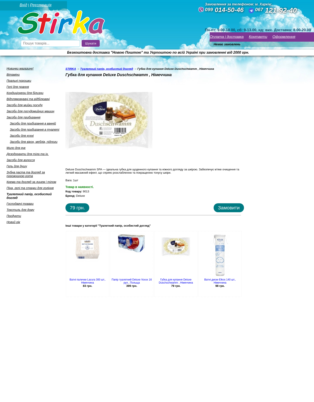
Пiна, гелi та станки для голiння (30, 188)
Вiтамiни (13, 74)
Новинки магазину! (20, 68)
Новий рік (13, 222)
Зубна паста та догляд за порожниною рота (26, 174)
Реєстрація (40, 5)
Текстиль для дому (20, 210)
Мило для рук (16, 148)
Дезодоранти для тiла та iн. (28, 154)
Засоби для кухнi (22, 135)
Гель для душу (17, 166)
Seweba (36, 396)
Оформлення (284, 37)
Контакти (258, 37)
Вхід (23, 5)
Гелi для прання (18, 87)
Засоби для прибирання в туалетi (34, 129)
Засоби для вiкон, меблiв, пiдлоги (33, 142)
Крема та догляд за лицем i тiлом (31, 182)
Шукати (90, 43)
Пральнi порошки (19, 80)
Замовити (229, 207)
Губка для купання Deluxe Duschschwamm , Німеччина (176, 281)
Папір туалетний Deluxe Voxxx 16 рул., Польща (132, 281)
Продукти (14, 216)
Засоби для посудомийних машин (30, 111)
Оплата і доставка (227, 37)
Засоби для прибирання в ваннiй (33, 123)
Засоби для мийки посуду (25, 105)
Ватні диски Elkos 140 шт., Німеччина (220, 281)
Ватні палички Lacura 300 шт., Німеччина (88, 281)
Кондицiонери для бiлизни (25, 93)
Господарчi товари (20, 203)
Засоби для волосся (21, 160)
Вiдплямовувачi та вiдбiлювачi (28, 99)
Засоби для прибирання (23, 117)
